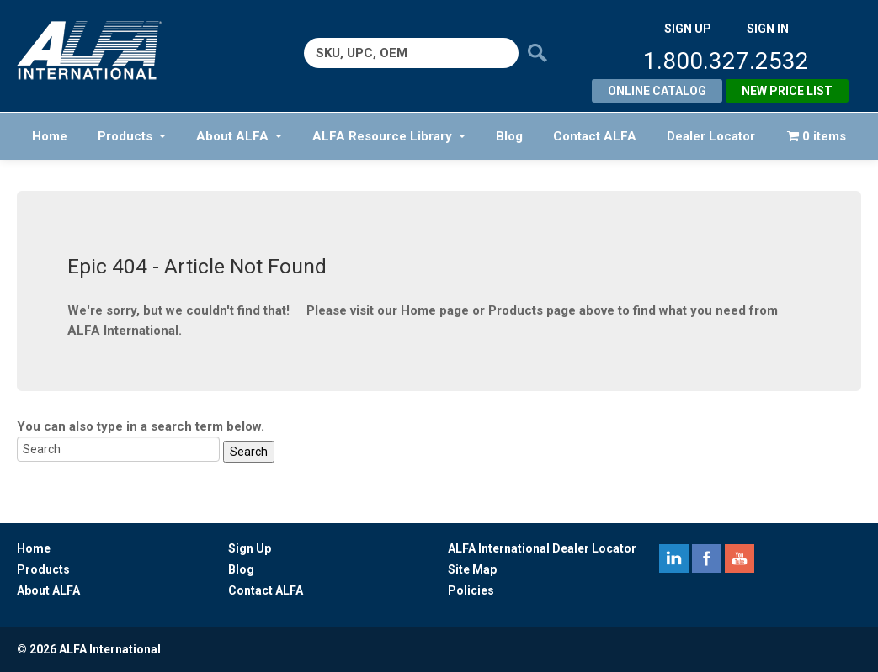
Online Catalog (657, 91)
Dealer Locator (711, 136)
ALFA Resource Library (389, 136)
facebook (706, 558)
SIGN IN (768, 28)
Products (132, 136)
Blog (509, 136)
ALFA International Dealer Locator (542, 548)
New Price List (787, 91)
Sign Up (249, 548)
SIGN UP (687, 28)
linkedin (674, 558)
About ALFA (239, 136)
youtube (739, 558)
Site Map (472, 569)
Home (49, 136)
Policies (471, 590)
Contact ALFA (594, 136)
